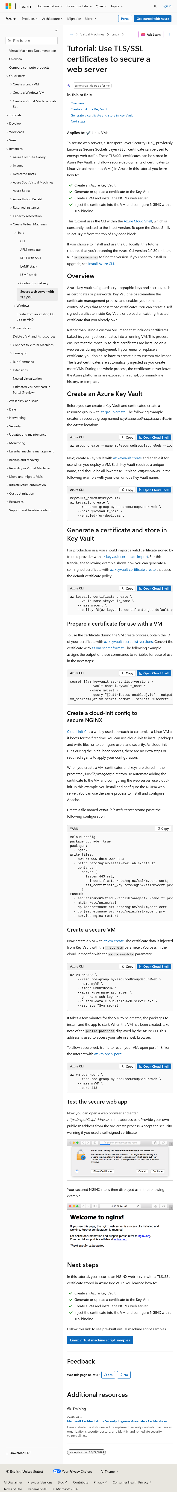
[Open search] (155, 6)
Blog (61, 1482)
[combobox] (32, 40)
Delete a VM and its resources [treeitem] (34, 336)
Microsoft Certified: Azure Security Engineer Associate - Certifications (117, 1421)
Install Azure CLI (101, 263)
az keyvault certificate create (133, 569)
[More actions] (169, 34)
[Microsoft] (9, 6)
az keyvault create (127, 457)
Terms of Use (13, 1489)
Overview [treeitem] (15, 59)
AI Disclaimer (13, 1482)
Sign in (166, 6)
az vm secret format (108, 647)
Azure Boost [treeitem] (21, 190)
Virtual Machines (92, 34)
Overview (77, 103)
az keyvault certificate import (125, 556)
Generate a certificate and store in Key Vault (102, 115)
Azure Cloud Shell (138, 221)
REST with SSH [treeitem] (30, 258)
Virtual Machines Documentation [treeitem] (32, 50)
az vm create (113, 940)
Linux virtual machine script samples (100, 1340)
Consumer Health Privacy (130, 1482)
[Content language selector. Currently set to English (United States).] (25, 1471)
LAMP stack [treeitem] (28, 266)
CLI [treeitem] (22, 241)
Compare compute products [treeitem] (29, 67)
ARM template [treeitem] (30, 249)
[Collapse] (56, 31)
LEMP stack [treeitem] (28, 274)
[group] (120, 446)
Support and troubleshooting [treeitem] (29, 510)
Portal (125, 18)
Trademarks (35, 1489)
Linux (115, 34)
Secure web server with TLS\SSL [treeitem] (37, 294)
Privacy (99, 1482)
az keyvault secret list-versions (128, 641)
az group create (112, 411)
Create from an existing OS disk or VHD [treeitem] (36, 317)
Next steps (78, 121)
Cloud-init (75, 731)
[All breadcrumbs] (71, 34)
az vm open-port (107, 1053)
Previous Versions (40, 1482)
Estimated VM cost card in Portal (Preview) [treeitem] (31, 390)
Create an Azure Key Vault (89, 109)
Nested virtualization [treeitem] (27, 378)
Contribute (80, 1482)
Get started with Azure (153, 18)
